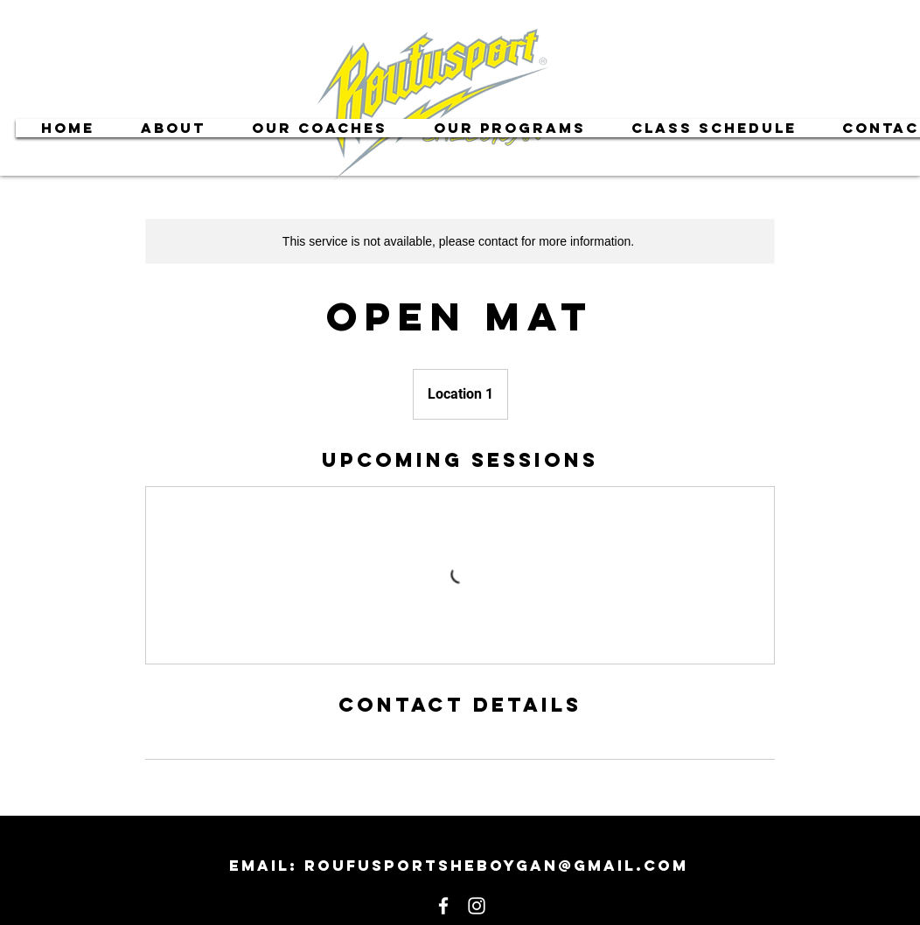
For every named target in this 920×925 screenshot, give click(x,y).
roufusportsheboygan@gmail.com (496, 865)
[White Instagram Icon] (476, 905)
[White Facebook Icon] (443, 905)
